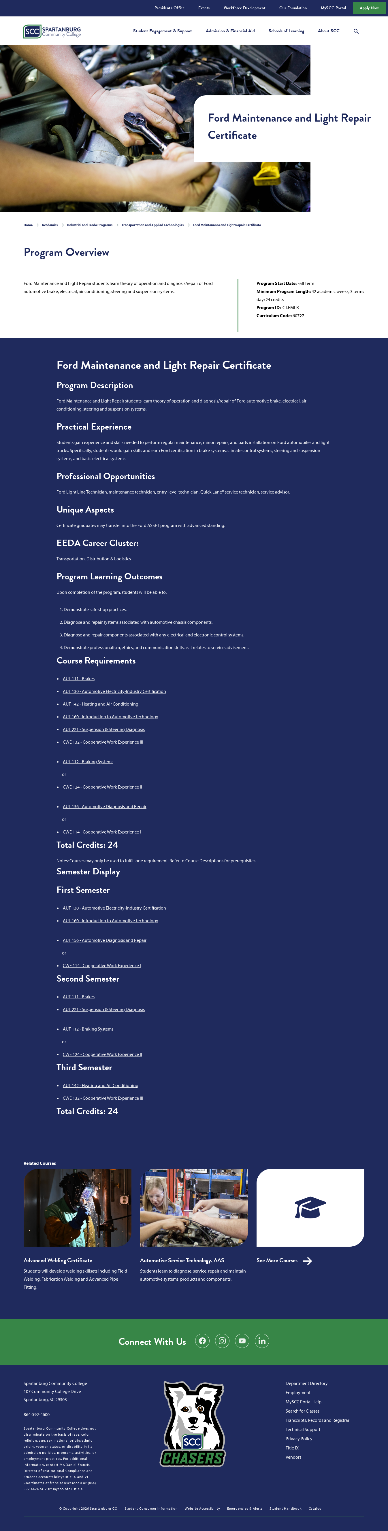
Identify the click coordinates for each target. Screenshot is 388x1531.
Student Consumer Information (151, 1508)
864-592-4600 (37, 1414)
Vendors (293, 1457)
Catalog (315, 1508)
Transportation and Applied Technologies (153, 225)
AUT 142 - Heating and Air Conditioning (100, 704)
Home (28, 225)
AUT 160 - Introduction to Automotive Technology (110, 716)
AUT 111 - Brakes (79, 678)
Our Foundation (293, 8)
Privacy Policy (299, 1438)
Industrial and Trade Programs (89, 225)
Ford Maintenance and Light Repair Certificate (227, 225)
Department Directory (307, 1383)
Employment (298, 1392)
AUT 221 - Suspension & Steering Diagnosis (104, 729)
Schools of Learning (286, 30)
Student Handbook (286, 1508)
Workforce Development (244, 8)
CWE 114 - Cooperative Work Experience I (102, 832)
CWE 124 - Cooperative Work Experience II (102, 787)
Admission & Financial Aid (230, 30)
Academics (50, 225)
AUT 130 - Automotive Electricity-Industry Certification (114, 691)
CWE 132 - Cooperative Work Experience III (103, 742)
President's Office (169, 8)
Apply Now (369, 8)
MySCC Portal (333, 8)
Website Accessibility (202, 1508)
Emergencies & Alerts (245, 1508)
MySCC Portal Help (303, 1402)
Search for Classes (302, 1411)
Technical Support (303, 1429)
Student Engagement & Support (162, 30)
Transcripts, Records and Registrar (317, 1420)
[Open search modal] (356, 30)
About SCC (329, 30)
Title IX (292, 1448)
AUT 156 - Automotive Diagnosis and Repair (104, 806)
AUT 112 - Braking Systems (88, 761)
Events (204, 8)
